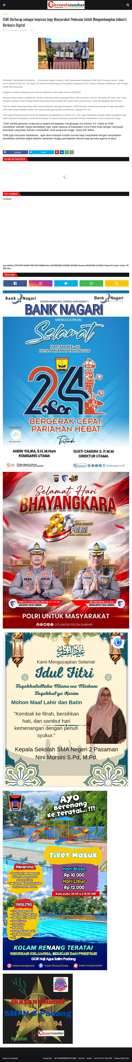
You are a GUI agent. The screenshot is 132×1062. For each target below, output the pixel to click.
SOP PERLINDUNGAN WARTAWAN (65, 1058)
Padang (107, 265)
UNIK (5, 268)
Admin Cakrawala (11, 30)
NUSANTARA (91, 265)
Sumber (123, 265)
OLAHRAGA (100, 265)
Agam (5, 265)
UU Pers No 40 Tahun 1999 (103, 1058)
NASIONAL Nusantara (78, 265)
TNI (127, 265)
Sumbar (117, 265)
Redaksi (89, 1058)
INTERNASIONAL (57, 265)
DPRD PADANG (24, 265)
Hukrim (48, 265)
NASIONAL (67, 265)
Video (9, 268)
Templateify (14, 1058)
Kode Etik (81, 1058)
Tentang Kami (47, 1058)
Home (5, 14)
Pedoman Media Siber (121, 1058)
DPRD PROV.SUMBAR (37, 265)
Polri (112, 265)
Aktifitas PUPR (13, 265)
